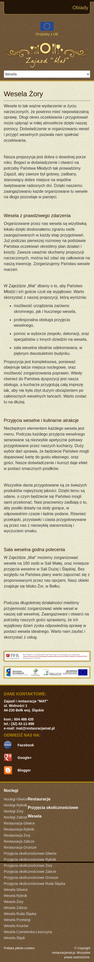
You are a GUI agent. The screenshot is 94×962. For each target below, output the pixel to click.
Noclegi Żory (14, 811)
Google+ (25, 758)
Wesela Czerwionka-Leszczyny (28, 932)
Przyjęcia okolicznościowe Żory (28, 865)
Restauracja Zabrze (19, 841)
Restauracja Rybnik (19, 829)
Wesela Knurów (16, 926)
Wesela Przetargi (17, 920)
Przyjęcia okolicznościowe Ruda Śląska (34, 884)
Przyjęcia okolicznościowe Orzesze (31, 878)
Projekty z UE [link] (47, 29)
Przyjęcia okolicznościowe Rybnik (30, 859)
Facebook (26, 745)
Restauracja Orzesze (20, 847)
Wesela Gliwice (16, 890)
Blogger (24, 770)
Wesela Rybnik (15, 896)
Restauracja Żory (17, 835)
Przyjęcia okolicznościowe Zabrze (30, 872)
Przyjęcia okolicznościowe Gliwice (30, 853)
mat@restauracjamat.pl (35, 728)
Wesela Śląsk (14, 938)
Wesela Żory (13, 902)
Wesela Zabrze (15, 908)
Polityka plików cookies (19, 948)
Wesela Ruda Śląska (20, 914)
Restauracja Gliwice (19, 823)
